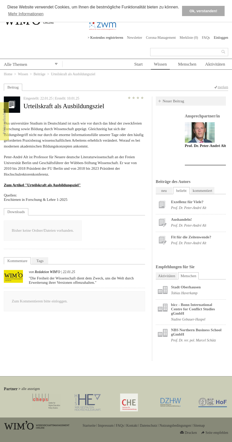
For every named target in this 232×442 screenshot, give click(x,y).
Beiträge (40, 74)
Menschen (187, 64)
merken (223, 87)
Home (8, 74)
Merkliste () (188, 38)
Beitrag (13, 87)
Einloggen (221, 38)
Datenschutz (148, 425)
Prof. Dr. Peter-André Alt (205, 146)
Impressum (105, 425)
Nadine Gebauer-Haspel (188, 319)
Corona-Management (161, 38)
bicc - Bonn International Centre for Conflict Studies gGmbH (193, 309)
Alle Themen (15, 64)
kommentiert (202, 191)
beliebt (181, 191)
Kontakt (131, 425)
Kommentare (17, 261)
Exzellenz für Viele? (187, 202)
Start (138, 64)
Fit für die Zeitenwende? (191, 237)
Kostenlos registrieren (106, 38)
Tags (40, 261)
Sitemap (199, 425)
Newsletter (134, 38)
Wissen (160, 64)
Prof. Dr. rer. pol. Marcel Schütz (193, 340)
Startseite (89, 425)
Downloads (16, 212)
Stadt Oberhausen (186, 287)
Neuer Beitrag (173, 101)
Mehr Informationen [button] (26, 14)
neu (164, 191)
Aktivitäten (215, 64)
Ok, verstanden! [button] (203, 11)
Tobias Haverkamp (184, 293)
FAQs (206, 38)
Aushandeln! (181, 219)
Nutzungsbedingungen (175, 425)
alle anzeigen (30, 389)
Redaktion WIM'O (47, 272)
